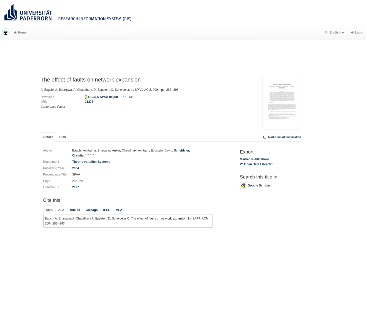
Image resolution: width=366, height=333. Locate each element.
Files (62, 137)
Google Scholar (255, 185)
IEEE (106, 210)
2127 (75, 187)
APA (61, 210)
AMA (49, 210)
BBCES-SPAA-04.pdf (103, 97)
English (335, 32)
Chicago (92, 210)
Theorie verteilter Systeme (91, 162)
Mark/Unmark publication (281, 137)
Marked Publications (255, 159)
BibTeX (75, 210)
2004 (75, 168)
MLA (119, 210)
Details (48, 137)
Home (20, 32)
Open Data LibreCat (256, 164)
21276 (89, 102)
